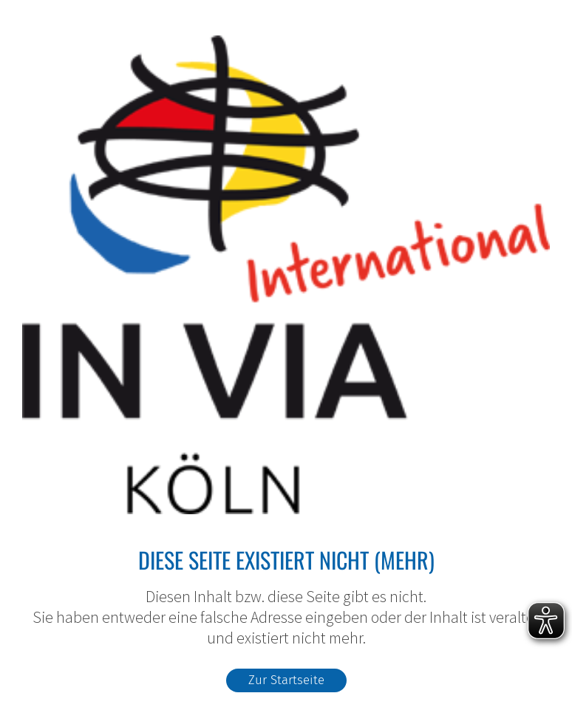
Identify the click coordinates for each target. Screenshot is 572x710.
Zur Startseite (286, 679)
